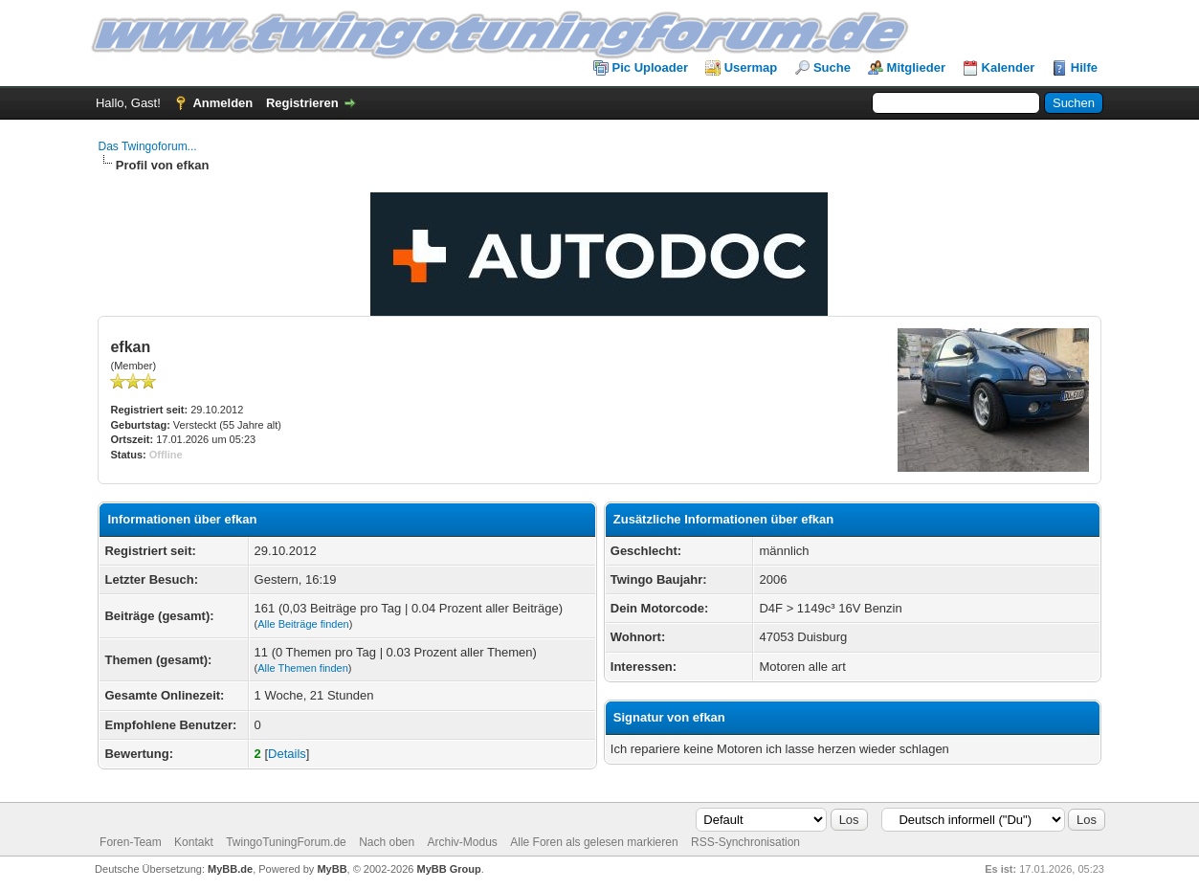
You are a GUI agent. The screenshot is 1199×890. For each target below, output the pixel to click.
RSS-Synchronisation (745, 842)
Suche (832, 67)
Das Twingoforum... (147, 146)
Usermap (751, 67)
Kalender (1008, 67)
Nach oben (386, 842)
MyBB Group (449, 869)
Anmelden (222, 103)
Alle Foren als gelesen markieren (593, 842)
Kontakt (193, 842)
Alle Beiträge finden (302, 624)
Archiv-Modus (463, 842)
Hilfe (1084, 67)
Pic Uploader (650, 67)
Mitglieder (916, 67)
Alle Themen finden (302, 668)
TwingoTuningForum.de (286, 842)
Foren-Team (131, 842)
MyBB (331, 869)
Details (287, 753)
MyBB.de (230, 869)
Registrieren (302, 103)
